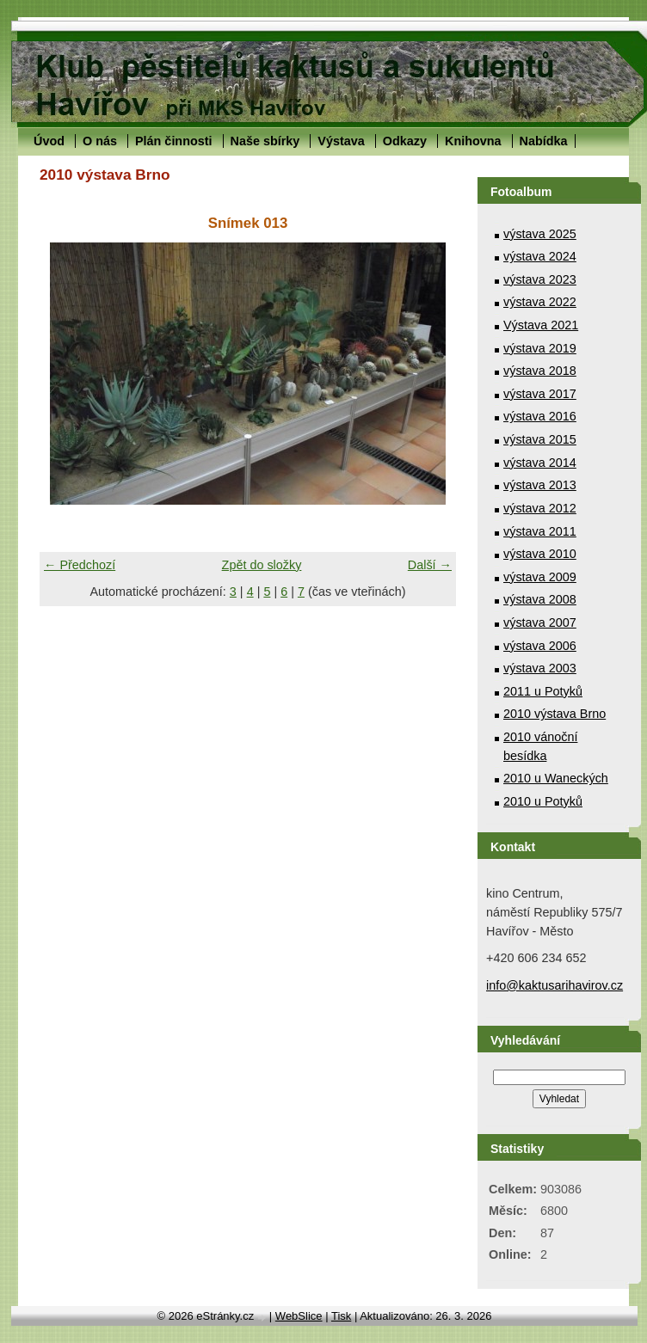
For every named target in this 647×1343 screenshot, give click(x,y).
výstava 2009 (539, 577)
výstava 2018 (539, 370)
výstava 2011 (539, 531)
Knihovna (473, 141)
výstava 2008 (539, 599)
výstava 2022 (539, 302)
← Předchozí (79, 565)
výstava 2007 (539, 622)
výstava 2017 (539, 394)
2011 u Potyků (542, 691)
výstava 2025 (539, 234)
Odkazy (405, 141)
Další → (430, 565)
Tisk (341, 1315)
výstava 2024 (539, 256)
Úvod (49, 141)
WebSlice (299, 1315)
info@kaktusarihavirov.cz (554, 985)
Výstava (340, 141)
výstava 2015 (539, 439)
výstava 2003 (539, 668)
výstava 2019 (539, 348)
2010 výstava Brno (554, 714)
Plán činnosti (174, 141)
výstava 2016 (539, 416)
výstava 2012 (539, 508)
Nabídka (544, 141)
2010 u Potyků (542, 801)
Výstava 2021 (540, 325)
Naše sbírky (265, 141)
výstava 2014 (539, 462)
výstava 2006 (539, 646)
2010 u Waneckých (555, 778)
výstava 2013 (539, 485)
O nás (100, 141)
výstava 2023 (539, 279)
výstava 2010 (539, 554)
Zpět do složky (262, 565)
